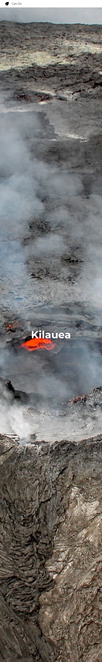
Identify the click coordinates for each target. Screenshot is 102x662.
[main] (51, 334)
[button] (51, 657)
